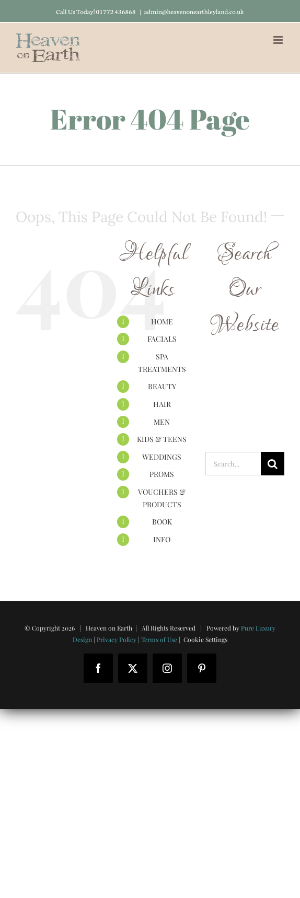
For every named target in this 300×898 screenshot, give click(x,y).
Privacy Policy (116, 639)
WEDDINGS (161, 457)
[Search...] (233, 463)
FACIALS (162, 339)
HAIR (162, 404)
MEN (162, 422)
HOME (162, 321)
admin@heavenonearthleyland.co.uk (194, 11)
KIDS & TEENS (162, 439)
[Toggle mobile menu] (278, 39)
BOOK (162, 522)
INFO (161, 539)
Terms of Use (159, 639)
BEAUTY (162, 386)
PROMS (161, 474)
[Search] (272, 463)
